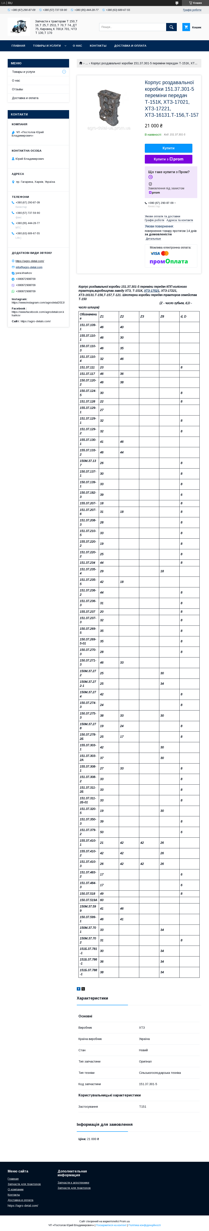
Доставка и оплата (130, 45)
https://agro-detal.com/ (30, 261)
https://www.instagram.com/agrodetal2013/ (38, 302)
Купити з (168, 159)
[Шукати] (171, 27)
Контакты (98, 45)
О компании (15, 1189)
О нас (77, 45)
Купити (169, 148)
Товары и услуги (47, 45)
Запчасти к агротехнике (73, 1182)
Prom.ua (125, 1221)
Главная (18, 45)
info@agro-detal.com (29, 267)
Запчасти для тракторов (24, 1184)
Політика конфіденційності (144, 1225)
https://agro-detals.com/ (36, 321)
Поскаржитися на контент (111, 1225)
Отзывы (17, 89)
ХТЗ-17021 (151, 290)
